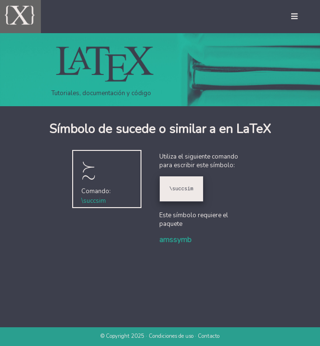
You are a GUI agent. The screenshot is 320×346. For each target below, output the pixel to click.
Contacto (208, 336)
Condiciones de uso (171, 336)
